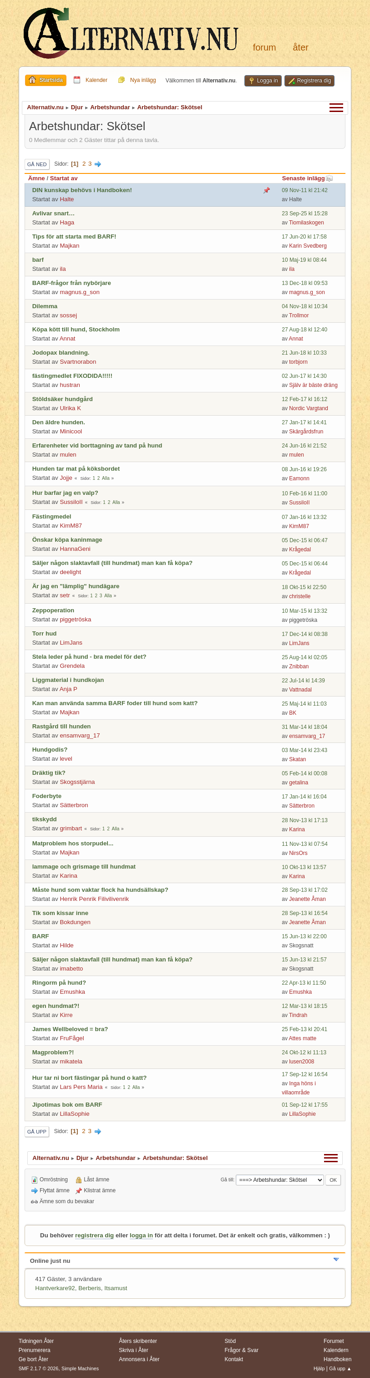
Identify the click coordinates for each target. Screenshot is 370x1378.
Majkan (69, 245)
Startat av (64, 178)
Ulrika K (70, 408)
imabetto (71, 968)
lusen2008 (301, 1061)
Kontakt (233, 1359)
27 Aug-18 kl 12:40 (304, 329)
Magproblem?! (53, 1052)
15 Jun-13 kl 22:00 (304, 936)
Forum (264, 47)
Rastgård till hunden (61, 726)
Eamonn (299, 478)
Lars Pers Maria (81, 1086)
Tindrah (298, 1015)
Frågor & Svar (241, 1350)
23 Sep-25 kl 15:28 (305, 213)
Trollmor (299, 315)
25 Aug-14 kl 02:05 (304, 657)
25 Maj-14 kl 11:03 (304, 704)
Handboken (337, 1359)
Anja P (68, 689)
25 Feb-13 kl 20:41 (304, 1029)
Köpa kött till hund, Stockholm (76, 329)
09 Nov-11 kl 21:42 (305, 190)
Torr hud (44, 633)
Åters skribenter (138, 1341)
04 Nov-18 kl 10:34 (305, 306)
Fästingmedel (51, 516)
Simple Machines (80, 1368)
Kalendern (336, 1350)
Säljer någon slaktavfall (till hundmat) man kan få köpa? (112, 562)
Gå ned (37, 164)
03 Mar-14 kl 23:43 (304, 750)
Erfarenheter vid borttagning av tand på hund (97, 445)
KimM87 (71, 525)
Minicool (71, 431)
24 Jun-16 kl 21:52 (304, 445)
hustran (70, 384)
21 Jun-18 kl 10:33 (304, 353)
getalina (298, 782)
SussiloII (71, 501)
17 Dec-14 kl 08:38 (305, 634)
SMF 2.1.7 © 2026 (39, 1368)
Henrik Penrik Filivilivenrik (94, 898)
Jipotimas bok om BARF (67, 1104)
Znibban (299, 666)
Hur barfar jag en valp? (65, 492)
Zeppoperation (53, 610)
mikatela (71, 1061)
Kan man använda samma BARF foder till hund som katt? (115, 703)
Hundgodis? (50, 749)
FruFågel (72, 1038)
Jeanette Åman (307, 899)
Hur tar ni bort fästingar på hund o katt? (89, 1077)
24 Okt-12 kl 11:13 (304, 1052)
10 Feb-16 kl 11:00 (304, 493)
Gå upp (36, 1131)
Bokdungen (75, 922)
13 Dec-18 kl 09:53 (305, 283)
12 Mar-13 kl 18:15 (304, 1006)
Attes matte (303, 1038)
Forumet (334, 1341)
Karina (297, 829)
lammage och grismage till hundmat (84, 866)
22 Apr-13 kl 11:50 (304, 983)
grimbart (71, 828)
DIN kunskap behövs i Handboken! (82, 190)
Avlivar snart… (53, 213)
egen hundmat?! (56, 1005)
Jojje (66, 477)
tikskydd (44, 819)
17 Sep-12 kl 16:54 (305, 1074)
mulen (68, 454)
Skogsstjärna (77, 781)
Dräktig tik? (49, 772)
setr (65, 595)
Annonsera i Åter (139, 1359)
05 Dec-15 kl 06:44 (305, 563)
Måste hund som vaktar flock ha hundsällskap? (100, 889)
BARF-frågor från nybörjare (71, 283)
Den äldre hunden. (58, 422)
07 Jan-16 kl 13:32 (304, 517)
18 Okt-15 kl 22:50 (304, 587)
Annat (68, 338)
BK (292, 713)
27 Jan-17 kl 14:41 (304, 422)
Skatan (297, 759)
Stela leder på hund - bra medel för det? (89, 656)
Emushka (72, 991)
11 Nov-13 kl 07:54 (305, 844)
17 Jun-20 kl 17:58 (304, 237)
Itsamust (115, 1288)
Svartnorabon (78, 361)
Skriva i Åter (133, 1350)
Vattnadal (300, 689)
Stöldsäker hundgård (62, 399)
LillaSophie (74, 1113)
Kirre (66, 1015)
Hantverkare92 (55, 1288)
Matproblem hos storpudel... (72, 843)
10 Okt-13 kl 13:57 (304, 867)
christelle (299, 596)
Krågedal (300, 549)
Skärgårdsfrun (306, 431)
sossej (68, 315)
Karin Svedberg (308, 246)
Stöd (230, 1341)
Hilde (66, 945)
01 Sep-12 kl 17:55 (305, 1105)
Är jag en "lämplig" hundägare (76, 586)
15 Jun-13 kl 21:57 (304, 959)
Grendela (72, 665)
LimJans (71, 642)
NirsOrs (298, 853)
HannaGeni (75, 548)
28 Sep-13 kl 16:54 (305, 913)
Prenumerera (35, 1350)
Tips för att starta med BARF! (74, 236)
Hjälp (319, 1368)
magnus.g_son (79, 292)
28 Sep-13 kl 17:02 (305, 890)
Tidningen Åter (36, 1341)
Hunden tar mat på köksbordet (76, 468)
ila (63, 268)
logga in (141, 1235)
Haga (67, 222)
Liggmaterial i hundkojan (68, 679)
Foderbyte (46, 796)
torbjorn (298, 362)
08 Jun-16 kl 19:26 (304, 469)
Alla (106, 478)
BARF (40, 936)
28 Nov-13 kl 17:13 (305, 820)
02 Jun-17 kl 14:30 (304, 376)
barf (38, 259)
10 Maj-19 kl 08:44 (304, 260)
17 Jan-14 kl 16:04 (304, 796)
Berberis (89, 1288)
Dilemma (45, 306)
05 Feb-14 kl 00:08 (304, 773)
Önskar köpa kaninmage (67, 539)
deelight (70, 572)
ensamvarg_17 (80, 735)
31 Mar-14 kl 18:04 (304, 727)
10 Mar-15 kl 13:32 (304, 611)
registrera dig (94, 1235)
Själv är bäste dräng (313, 385)
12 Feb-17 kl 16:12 (304, 399)
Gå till (227, 1179)
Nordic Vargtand (308, 408)
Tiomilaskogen (306, 222)
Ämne (36, 178)
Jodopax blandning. (61, 352)
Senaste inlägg (307, 178)
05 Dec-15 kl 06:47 (305, 540)
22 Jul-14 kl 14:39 (303, 680)
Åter (300, 47)
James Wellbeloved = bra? (70, 1029)
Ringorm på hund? (59, 982)
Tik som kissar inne (60, 913)
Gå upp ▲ (340, 1368)
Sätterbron (74, 805)
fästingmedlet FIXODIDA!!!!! (72, 375)
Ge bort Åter (33, 1359)
